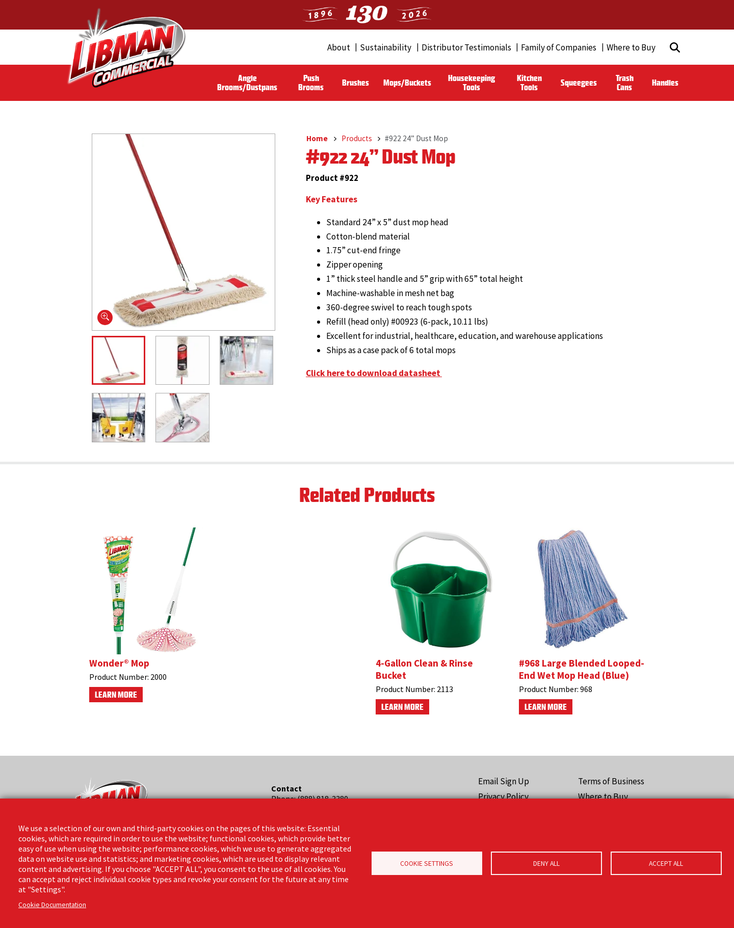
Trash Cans (625, 82)
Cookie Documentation (52, 904)
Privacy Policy (503, 796)
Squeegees (579, 82)
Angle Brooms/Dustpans (247, 82)
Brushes (355, 82)
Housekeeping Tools (471, 82)
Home (317, 138)
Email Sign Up (503, 781)
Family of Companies (558, 47)
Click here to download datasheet (374, 373)
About (338, 47)
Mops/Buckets (407, 82)
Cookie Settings (426, 863)
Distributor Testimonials (466, 47)
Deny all (546, 863)
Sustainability (385, 47)
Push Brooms (311, 82)
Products (357, 138)
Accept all (666, 863)
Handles (665, 82)
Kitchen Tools (529, 82)
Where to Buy (631, 47)
